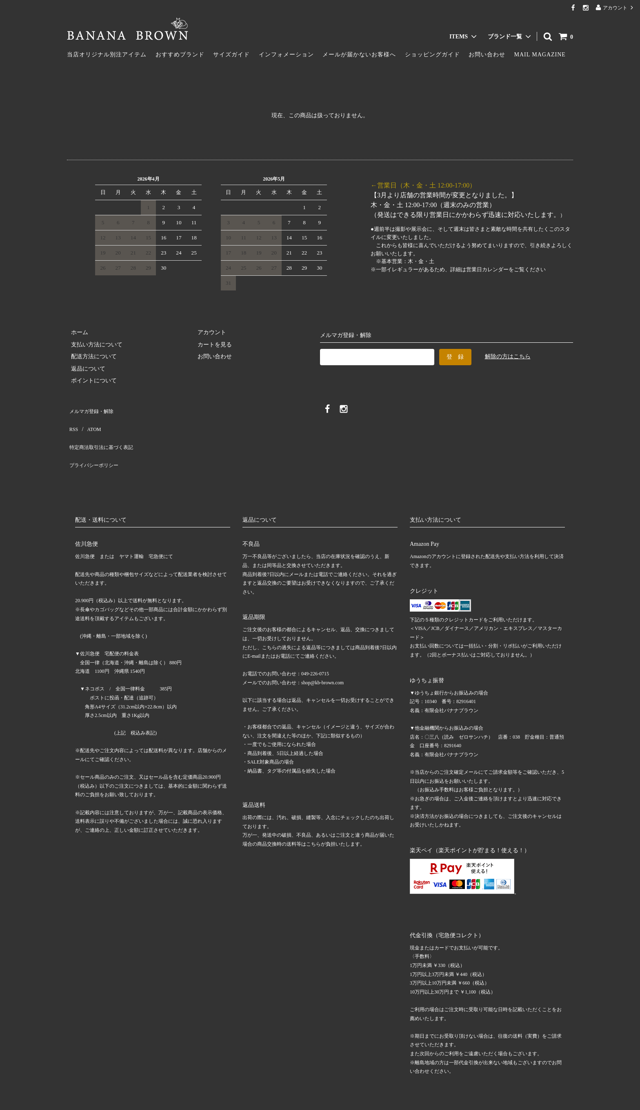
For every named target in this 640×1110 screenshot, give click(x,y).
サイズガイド (231, 54)
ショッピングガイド (432, 54)
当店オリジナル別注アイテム (107, 54)
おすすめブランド (180, 54)
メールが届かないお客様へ (359, 54)
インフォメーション (286, 54)
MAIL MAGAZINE (540, 54)
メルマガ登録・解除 (92, 409)
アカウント (615, 7)
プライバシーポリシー (95, 445)
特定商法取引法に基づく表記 (104, 433)
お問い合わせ (487, 54)
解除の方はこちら (508, 356)
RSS (72, 421)
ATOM (89, 421)
